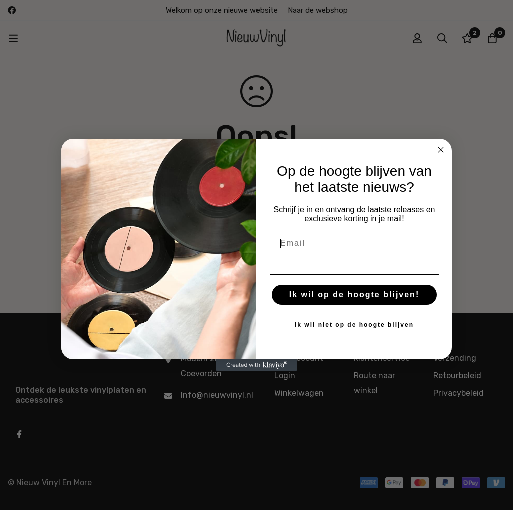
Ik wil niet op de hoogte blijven (354, 324)
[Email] (354, 243)
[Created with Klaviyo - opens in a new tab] (256, 365)
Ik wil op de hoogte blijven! (354, 294)
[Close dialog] (441, 150)
